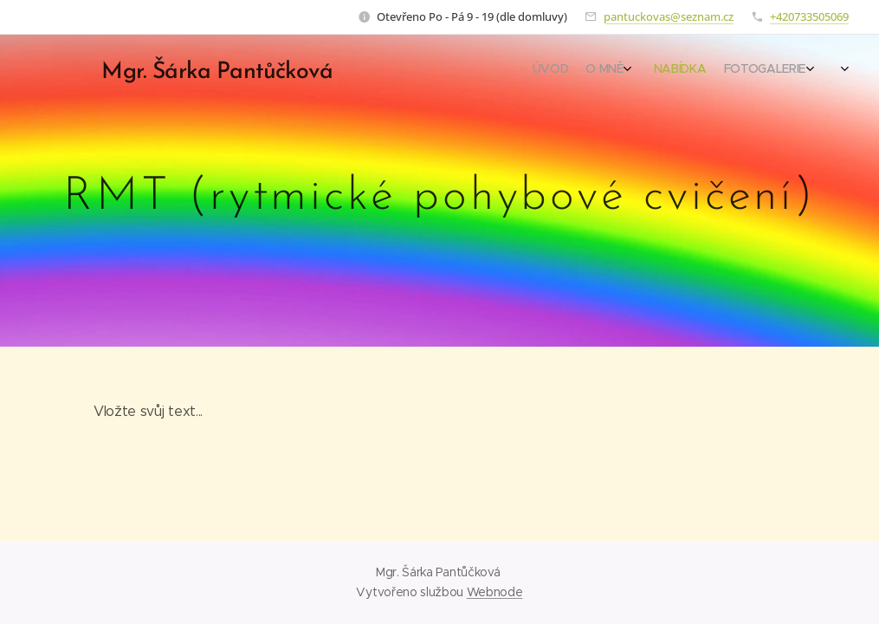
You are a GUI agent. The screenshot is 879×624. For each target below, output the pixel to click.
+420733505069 (809, 16)
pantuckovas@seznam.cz (669, 16)
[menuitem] (738, 70)
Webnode (495, 592)
